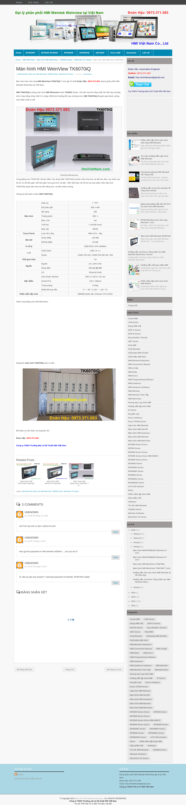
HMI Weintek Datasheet (138, 360)
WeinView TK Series (83, 60)
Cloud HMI (133, 318)
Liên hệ (49, 2)
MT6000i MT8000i (49, 53)
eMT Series (133, 341)
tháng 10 (138, 538)
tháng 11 (138, 534)
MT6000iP (30, 53)
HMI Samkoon (134, 383)
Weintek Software (136, 513)
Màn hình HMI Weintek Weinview (89, 798)
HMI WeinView (29, 60)
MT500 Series (134, 448)
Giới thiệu (33, 2)
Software (132, 502)
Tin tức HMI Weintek (137, 505)
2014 (133, 597)
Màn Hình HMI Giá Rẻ (138, 429)
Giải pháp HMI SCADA (138, 353)
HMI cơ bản (133, 368)
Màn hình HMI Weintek (138, 437)
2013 (133, 601)
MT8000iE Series (135, 479)
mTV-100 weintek (136, 486)
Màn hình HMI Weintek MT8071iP (156, 236)
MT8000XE (84, 53)
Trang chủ (69, 669)
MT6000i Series (135, 463)
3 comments (87, 74)
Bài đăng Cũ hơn (114, 669)
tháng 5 (137, 547)
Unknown (31, 512)
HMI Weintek (134, 391)
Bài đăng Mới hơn (24, 669)
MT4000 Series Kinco (137, 444)
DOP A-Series (134, 330)
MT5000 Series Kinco (137, 452)
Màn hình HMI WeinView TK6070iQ (53, 68)
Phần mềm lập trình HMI (139, 494)
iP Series (132, 410)
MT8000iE (68, 53)
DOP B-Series (134, 334)
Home (19, 2)
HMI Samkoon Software (139, 387)
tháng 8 (137, 542)
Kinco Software (135, 418)
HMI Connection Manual (139, 364)
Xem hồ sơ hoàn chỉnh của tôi (28, 779)
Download (131, 53)
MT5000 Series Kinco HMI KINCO (143, 456)
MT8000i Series (135, 475)
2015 (133, 593)
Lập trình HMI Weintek (138, 425)
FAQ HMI (132, 345)
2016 (133, 530)
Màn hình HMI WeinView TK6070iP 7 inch (151, 568)
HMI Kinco (133, 376)
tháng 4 (137, 587)
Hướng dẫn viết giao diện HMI (154, 265)
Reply (115, 532)
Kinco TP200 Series (137, 421)
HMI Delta (132, 372)
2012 (133, 606)
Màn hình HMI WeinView (47, 60)
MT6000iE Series (135, 467)
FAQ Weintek (134, 349)
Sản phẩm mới (134, 498)
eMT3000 (100, 53)
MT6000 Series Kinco (137, 460)
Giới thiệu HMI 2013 (137, 357)
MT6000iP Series (135, 471)
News (130, 490)
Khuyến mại (133, 414)
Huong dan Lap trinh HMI (139, 402)
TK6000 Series (66, 60)
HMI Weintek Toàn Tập (138, 395)
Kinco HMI (115, 53)
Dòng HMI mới (134, 326)
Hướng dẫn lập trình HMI (139, 406)
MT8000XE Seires (136, 483)
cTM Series (133, 322)
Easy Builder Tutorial (137, 337)
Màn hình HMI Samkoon (139, 433)
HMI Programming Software (140, 379)
